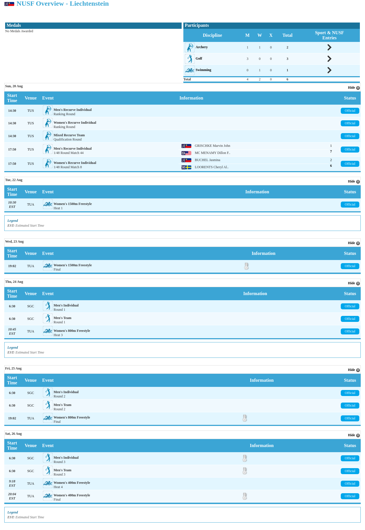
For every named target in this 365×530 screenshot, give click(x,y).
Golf (199, 58)
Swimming (203, 70)
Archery (202, 47)
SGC (30, 306)
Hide (354, 88)
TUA (30, 204)
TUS (30, 111)
